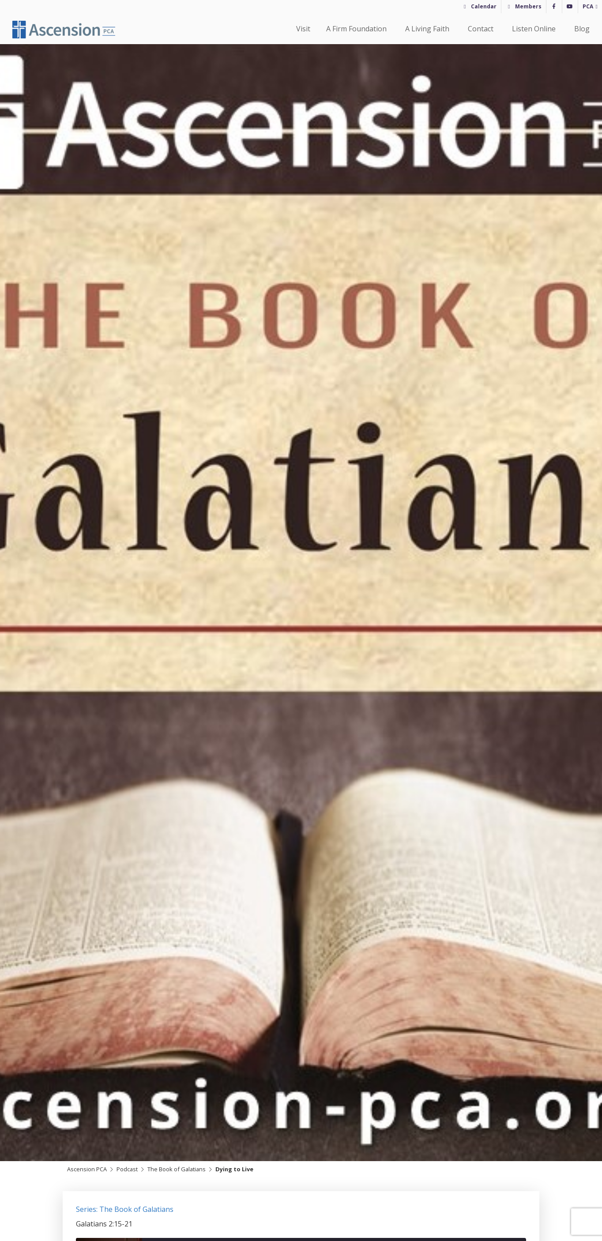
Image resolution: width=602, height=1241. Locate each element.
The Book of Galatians (176, 1169)
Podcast (127, 1169)
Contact (482, 29)
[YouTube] (570, 6)
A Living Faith (428, 29)
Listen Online (535, 29)
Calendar (484, 6)
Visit (303, 29)
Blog (582, 29)
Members (528, 6)
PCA (588, 6)
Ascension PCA (87, 1169)
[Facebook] (554, 6)
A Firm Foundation (357, 29)
